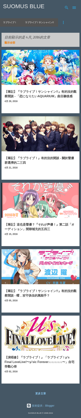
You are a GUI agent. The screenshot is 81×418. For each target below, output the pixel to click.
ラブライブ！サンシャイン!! (39, 22)
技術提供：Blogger (40, 405)
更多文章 (40, 393)
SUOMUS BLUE (23, 6)
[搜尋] (66, 7)
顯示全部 (10, 42)
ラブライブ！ (10, 22)
